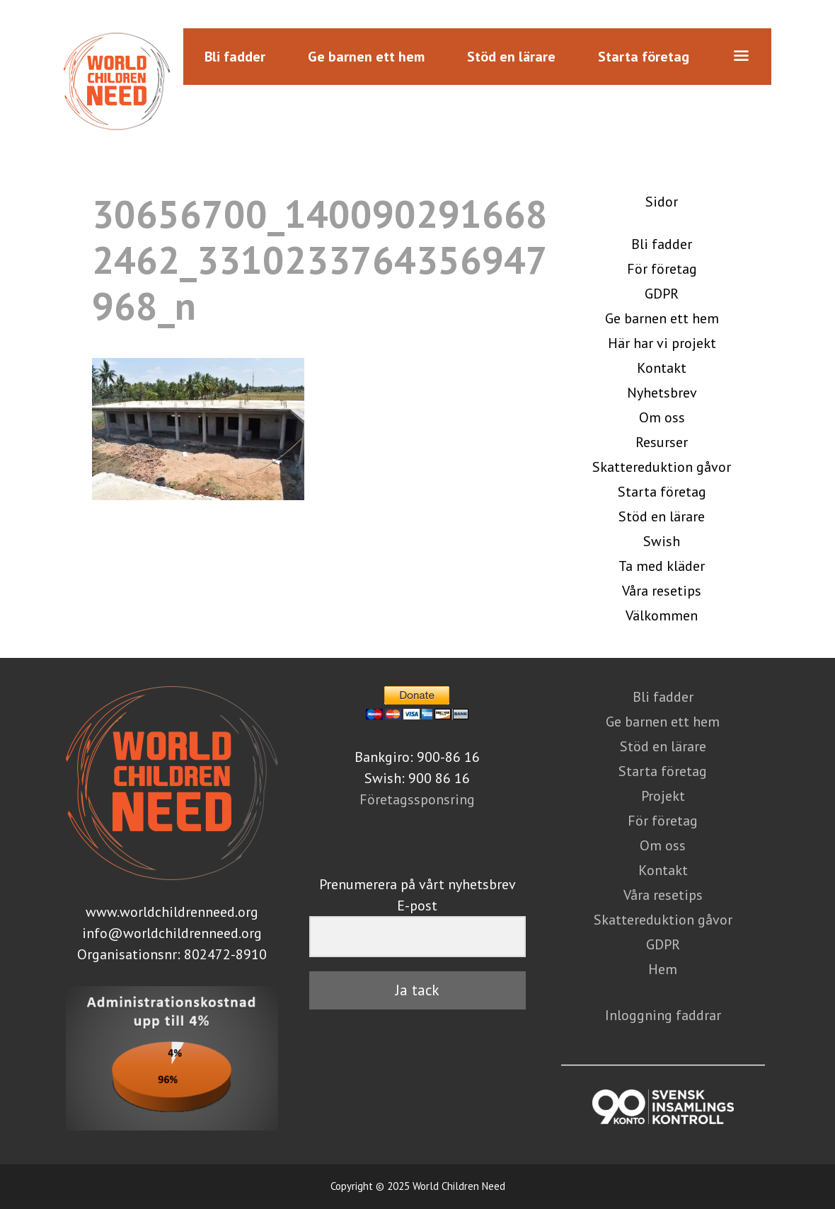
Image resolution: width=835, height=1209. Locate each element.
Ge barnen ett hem (366, 56)
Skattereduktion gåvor (661, 467)
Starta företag (643, 56)
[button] (740, 56)
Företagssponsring (417, 799)
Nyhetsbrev (662, 392)
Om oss (662, 417)
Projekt (663, 796)
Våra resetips (661, 591)
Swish (661, 541)
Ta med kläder (661, 566)
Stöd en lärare (511, 56)
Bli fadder (235, 56)
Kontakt (661, 368)
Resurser (661, 442)
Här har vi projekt (662, 343)
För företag (662, 269)
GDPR (662, 293)
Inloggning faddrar (663, 1015)
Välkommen (662, 615)
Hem (662, 969)
